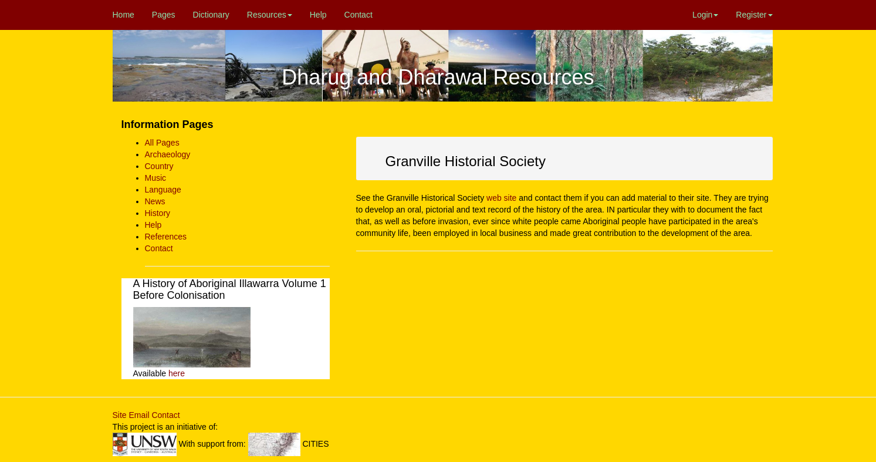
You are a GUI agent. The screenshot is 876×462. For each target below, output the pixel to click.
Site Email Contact (146, 415)
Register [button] (754, 14)
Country (159, 166)
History (158, 213)
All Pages (162, 142)
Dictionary (211, 14)
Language (163, 189)
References (166, 236)
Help (318, 14)
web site (501, 198)
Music (156, 178)
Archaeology (168, 154)
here (176, 373)
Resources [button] (269, 14)
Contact (358, 14)
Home (123, 14)
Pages (163, 14)
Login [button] (705, 14)
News (155, 201)
